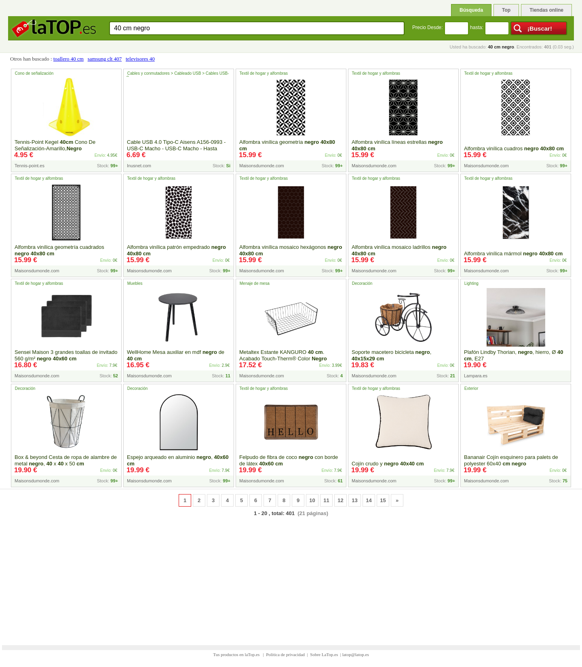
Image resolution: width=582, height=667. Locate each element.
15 (383, 500)
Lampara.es (475, 375)
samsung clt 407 (105, 59)
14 (368, 500)
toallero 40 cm (68, 59)
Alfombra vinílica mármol (513, 253)
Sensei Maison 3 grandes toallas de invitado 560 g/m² (66, 355)
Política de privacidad (285, 654)
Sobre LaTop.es (324, 654)
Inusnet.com (139, 165)
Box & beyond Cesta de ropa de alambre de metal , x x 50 (66, 460)
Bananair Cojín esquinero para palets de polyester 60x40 (511, 460)
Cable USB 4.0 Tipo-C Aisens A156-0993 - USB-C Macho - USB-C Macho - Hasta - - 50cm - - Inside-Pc (177, 148)
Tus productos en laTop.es (237, 654)
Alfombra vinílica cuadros (514, 148)
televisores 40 (140, 59)
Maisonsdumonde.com (261, 165)
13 (354, 500)
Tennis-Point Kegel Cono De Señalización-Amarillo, (55, 145)
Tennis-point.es (29, 165)
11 (326, 500)
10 (312, 500)
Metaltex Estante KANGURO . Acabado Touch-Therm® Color (283, 355)
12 (340, 500)
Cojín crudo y (388, 464)
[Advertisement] (291, 575)
